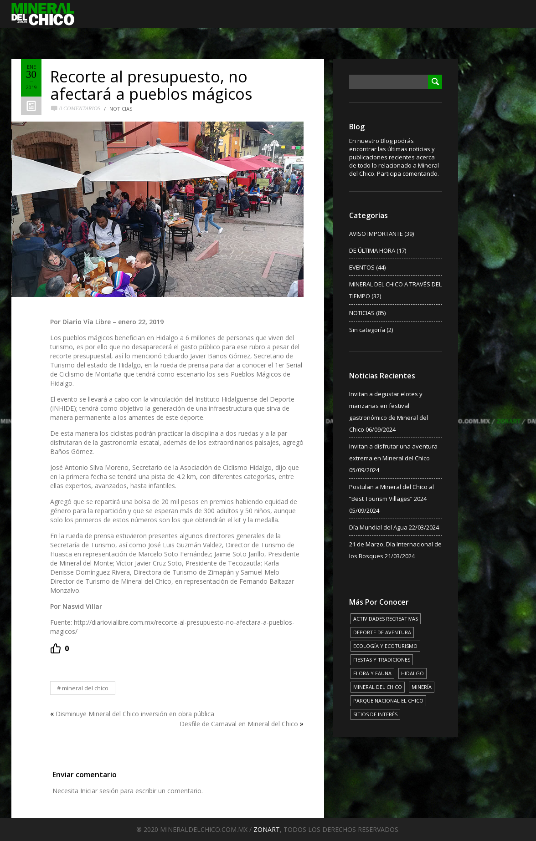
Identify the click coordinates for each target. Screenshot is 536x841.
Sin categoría (367, 330)
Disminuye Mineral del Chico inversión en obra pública (135, 713)
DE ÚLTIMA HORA (372, 250)
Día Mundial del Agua (378, 527)
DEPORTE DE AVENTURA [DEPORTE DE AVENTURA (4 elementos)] (382, 632)
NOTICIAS (120, 108)
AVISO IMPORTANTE (376, 233)
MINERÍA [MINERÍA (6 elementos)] (422, 686)
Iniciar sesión (99, 790)
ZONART (266, 829)
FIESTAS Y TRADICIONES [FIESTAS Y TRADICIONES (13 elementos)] (381, 659)
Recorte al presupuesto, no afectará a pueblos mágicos (151, 85)
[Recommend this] (59, 648)
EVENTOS (362, 267)
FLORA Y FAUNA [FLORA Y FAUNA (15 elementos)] (372, 673)
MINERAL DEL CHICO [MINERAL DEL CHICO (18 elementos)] (377, 686)
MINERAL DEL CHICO (85, 688)
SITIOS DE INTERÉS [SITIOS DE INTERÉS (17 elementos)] (375, 714)
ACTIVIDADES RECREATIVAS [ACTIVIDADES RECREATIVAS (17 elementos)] (385, 618)
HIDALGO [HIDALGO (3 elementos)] (412, 673)
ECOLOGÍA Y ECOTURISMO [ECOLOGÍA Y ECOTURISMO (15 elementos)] (385, 645)
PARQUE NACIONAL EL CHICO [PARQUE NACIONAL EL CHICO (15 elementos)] (388, 700)
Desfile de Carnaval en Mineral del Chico (239, 723)
